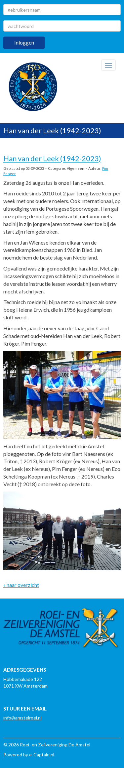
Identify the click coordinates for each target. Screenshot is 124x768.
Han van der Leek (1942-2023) (52, 158)
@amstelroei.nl (22, 717)
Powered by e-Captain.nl (28, 754)
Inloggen (24, 42)
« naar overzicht (21, 585)
